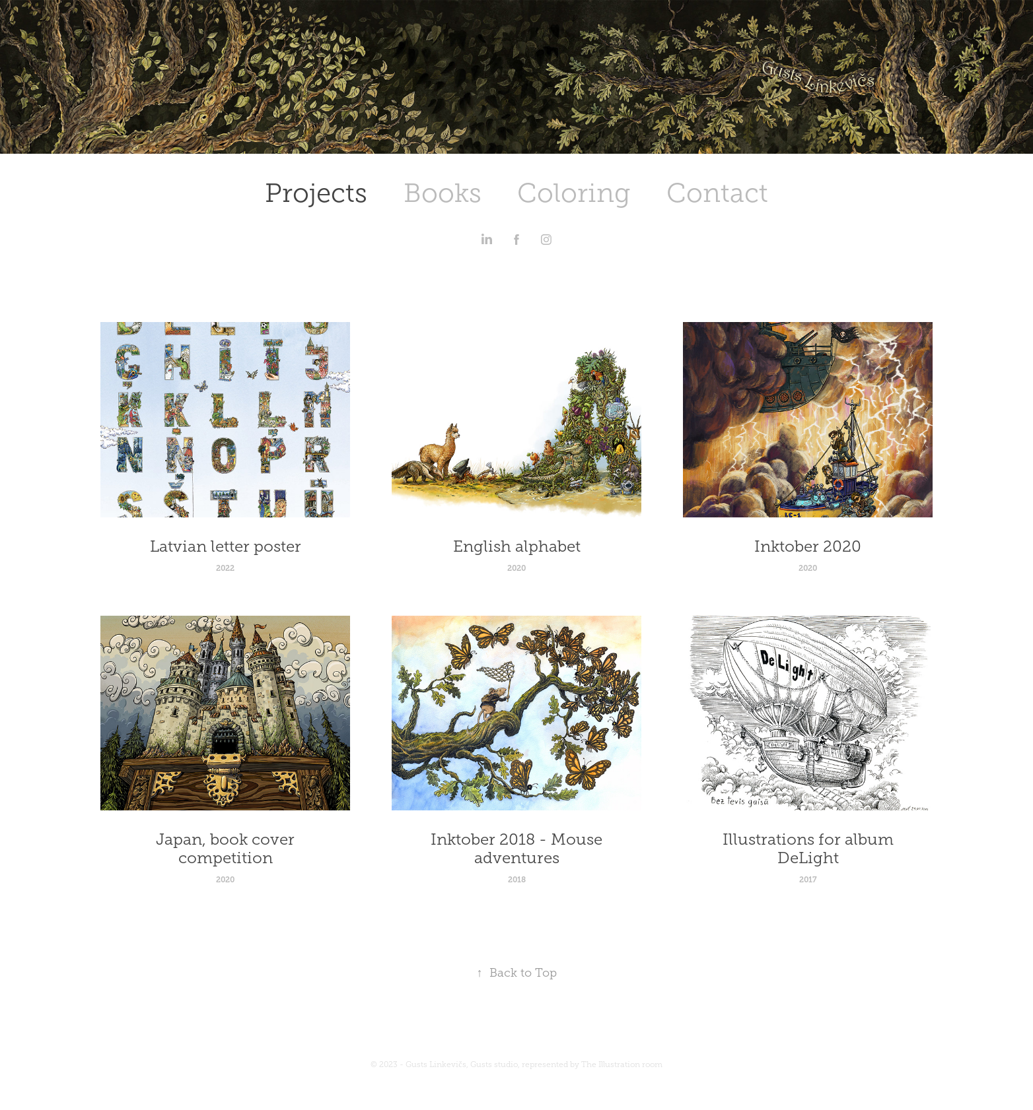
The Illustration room (621, 1064)
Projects (316, 193)
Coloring (573, 193)
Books (442, 193)
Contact (717, 193)
